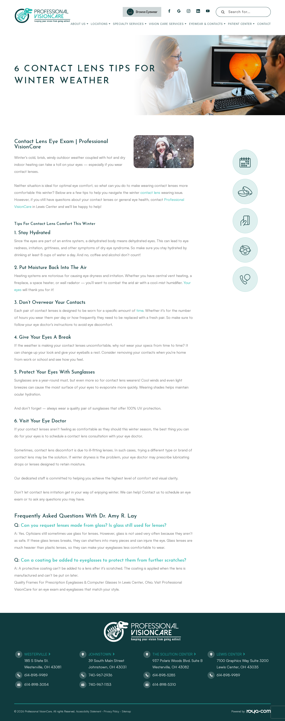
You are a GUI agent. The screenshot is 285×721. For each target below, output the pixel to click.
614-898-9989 (36, 675)
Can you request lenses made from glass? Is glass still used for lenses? (97, 525)
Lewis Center (230, 654)
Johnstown (100, 654)
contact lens (150, 192)
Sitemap (126, 711)
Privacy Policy (111, 711)
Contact (264, 23)
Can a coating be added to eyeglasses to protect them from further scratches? (107, 560)
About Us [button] (79, 23)
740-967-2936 (100, 675)
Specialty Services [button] (129, 23)
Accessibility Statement (88, 711)
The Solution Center (173, 654)
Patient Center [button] (241, 23)
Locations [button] (100, 23)
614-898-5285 (164, 675)
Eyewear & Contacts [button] (207, 23)
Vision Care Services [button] (167, 23)
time (139, 310)
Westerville (36, 654)
